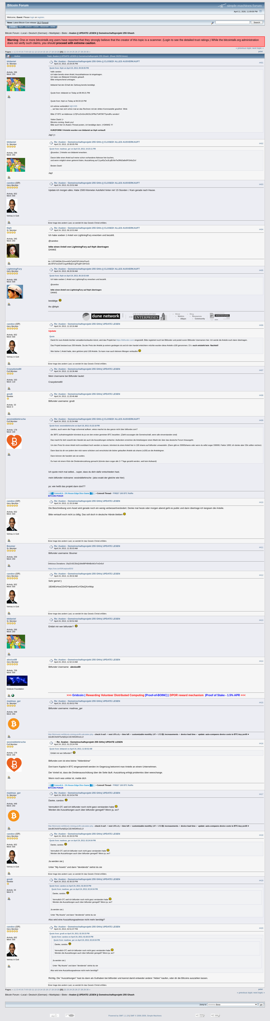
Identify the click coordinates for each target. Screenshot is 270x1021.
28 (82, 52)
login (32, 17)
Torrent (45, 23)
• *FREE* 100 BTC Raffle (122, 493)
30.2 (39, 23)
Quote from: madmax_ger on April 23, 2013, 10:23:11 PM (72, 149)
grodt (9, 394)
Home (13, 27)
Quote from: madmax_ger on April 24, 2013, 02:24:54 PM (72, 840)
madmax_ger (14, 701)
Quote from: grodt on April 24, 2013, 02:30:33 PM (69, 934)
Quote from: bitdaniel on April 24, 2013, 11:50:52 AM (70, 749)
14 (41, 52)
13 (38, 52)
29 (85, 52)
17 (50, 52)
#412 (261, 575)
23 (68, 52)
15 (44, 52)
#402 (261, 143)
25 (73, 52)
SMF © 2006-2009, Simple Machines (146, 1016)
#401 (261, 63)
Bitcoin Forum (12, 33)
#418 (261, 835)
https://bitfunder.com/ (125, 340)
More (53, 27)
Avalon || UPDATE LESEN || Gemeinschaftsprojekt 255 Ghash (101, 33)
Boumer (11, 546)
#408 (261, 395)
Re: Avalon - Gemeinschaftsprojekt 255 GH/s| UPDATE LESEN (87, 324)
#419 (261, 880)
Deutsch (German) (38, 33)
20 (58, 52)
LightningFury (14, 269)
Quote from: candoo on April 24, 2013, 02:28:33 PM (70, 886)
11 (33, 52)
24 (71, 52)
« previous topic (243, 48)
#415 (261, 702)
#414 (261, 661)
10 (30, 52)
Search (28, 27)
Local (24, 33)
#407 (261, 370)
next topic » (258, 48)
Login (36, 27)
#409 (261, 420)
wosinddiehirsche (16, 419)
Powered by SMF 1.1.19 (118, 1016)
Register (44, 27)
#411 (261, 547)
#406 (261, 325)
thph (9, 228)
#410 (261, 502)
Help (21, 27)
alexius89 (12, 659)
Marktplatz (54, 33)
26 (76, 52)
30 (87, 52)
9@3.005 (73, 106)
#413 (261, 620)
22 (65, 52)
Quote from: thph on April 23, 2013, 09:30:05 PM (69, 68)
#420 (261, 928)
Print (260, 51)
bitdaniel (11, 61)
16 (47, 52)
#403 (261, 184)
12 (36, 52)
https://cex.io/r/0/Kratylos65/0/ (60, 569)
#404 (261, 229)
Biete (64, 33)
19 (55, 52)
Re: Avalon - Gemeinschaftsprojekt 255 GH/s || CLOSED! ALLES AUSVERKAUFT (97, 61)
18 (52, 52)
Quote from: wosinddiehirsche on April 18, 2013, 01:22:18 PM (74, 426)
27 (79, 52)
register (40, 17)
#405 (261, 270)
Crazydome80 (14, 369)
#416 (261, 743)
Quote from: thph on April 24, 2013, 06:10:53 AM (69, 276)
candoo (11, 183)
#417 (261, 794)
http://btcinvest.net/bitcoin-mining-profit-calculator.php (70, 734)
